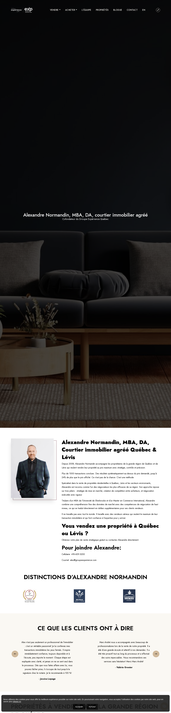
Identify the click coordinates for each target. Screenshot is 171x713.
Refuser (92, 707)
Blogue (117, 9)
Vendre (54, 9)
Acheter (70, 9)
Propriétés (102, 9)
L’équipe (86, 9)
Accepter (79, 707)
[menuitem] (143, 10)
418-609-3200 (78, 554)
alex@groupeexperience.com (83, 560)
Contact (132, 9)
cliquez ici (17, 701)
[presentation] (15, 654)
